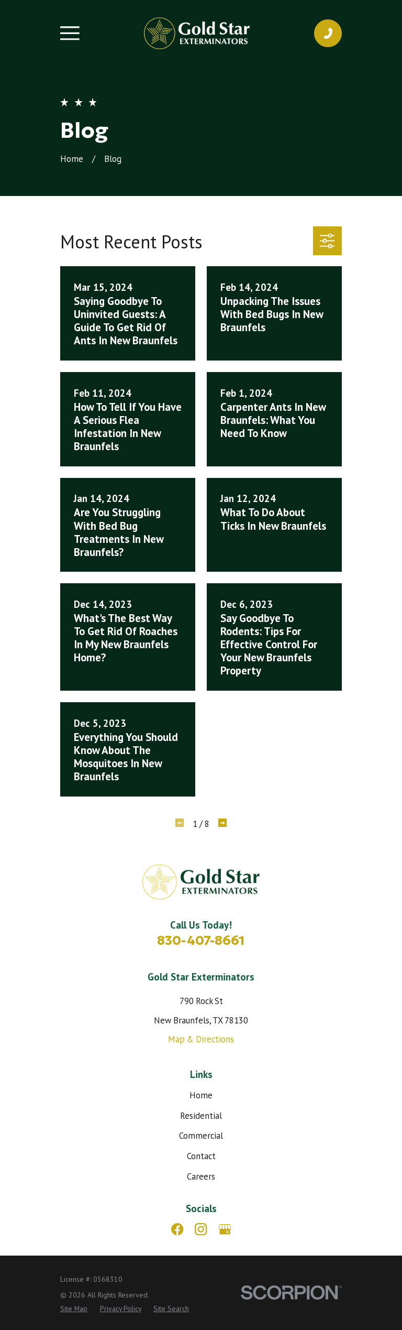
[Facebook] (177, 1229)
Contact (201, 1156)
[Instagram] (201, 1229)
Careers (201, 1176)
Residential (201, 1115)
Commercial (201, 1135)
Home (201, 1095)
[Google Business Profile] (225, 1229)
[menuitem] (73, 1308)
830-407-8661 (201, 940)
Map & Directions (201, 1039)
